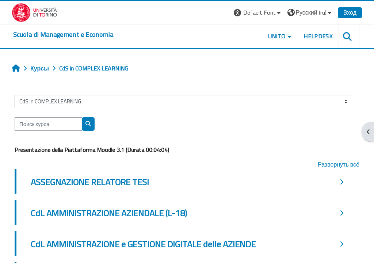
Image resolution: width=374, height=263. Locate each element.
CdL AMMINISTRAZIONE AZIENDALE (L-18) (109, 213)
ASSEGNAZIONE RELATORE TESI (90, 181)
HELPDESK (318, 36)
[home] (63, 35)
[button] (258, 12)
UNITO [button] (277, 36)
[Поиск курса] (48, 123)
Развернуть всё (338, 164)
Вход (349, 12)
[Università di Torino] (34, 11)
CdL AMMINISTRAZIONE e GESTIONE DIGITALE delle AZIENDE (143, 244)
